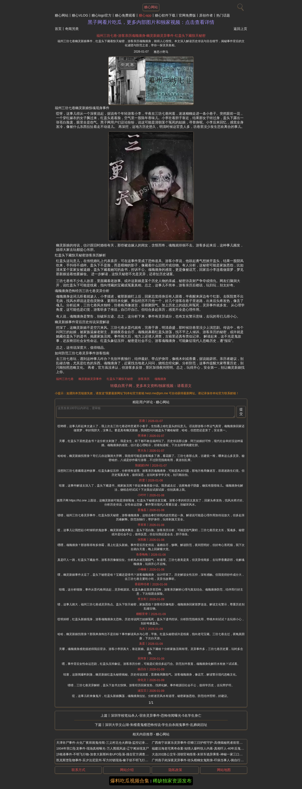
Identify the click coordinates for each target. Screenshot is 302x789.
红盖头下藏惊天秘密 (120, 379)
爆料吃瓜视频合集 (129, 780)
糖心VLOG (80, 15)
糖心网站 (61, 15)
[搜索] (239, 6)
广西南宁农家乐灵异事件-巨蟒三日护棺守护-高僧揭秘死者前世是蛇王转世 (203, 742)
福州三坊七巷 (65, 379)
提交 (241, 411)
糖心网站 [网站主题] (151, 7)
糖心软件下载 (165, 15)
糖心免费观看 (125, 15)
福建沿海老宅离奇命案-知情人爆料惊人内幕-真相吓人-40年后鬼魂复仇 (201, 748)
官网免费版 (187, 15)
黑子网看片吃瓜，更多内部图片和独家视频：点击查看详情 (151, 22)
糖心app (145, 15)
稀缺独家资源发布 (172, 780)
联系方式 (78, 770)
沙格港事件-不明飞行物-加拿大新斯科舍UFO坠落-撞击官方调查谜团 (103, 754)
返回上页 (240, 29)
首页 (58, 29)
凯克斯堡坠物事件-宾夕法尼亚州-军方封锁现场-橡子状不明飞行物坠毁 (105, 760)
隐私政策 (175, 770)
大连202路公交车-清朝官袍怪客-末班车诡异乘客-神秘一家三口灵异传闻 (202, 754)
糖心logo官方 (102, 15)
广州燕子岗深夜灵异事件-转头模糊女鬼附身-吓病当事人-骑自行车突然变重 (204, 760)
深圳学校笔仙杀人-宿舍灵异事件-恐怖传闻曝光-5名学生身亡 (156, 715)
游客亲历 (144, 379)
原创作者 (206, 15)
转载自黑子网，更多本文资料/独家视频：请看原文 (151, 386)
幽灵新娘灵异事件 (90, 379)
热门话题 (223, 15)
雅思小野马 (161, 52)
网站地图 (224, 770)
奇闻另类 (72, 29)
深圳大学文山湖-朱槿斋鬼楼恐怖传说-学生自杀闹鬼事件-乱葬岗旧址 (156, 725)
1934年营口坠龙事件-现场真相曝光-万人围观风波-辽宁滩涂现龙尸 (102, 748)
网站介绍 (127, 770)
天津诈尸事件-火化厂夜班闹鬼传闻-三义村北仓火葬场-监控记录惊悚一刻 (107, 742)
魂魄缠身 (160, 379)
